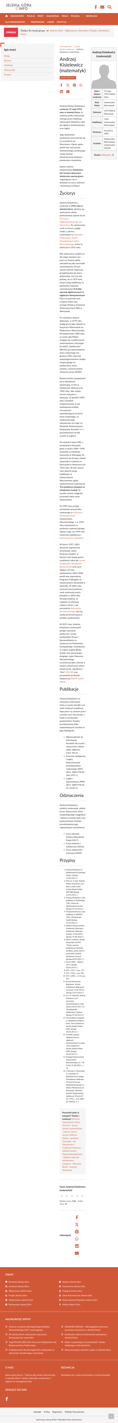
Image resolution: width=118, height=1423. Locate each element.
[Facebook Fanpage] (95, 7)
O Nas (47, 1411)
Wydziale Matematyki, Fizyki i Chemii (71, 237)
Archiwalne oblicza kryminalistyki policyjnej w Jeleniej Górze (86, 1336)
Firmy (40, 16)
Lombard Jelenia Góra (19, 1286)
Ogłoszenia (52, 16)
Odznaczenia (9, 70)
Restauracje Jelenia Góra (20, 1304)
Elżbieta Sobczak (71, 1157)
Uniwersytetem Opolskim (71, 538)
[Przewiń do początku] (111, 1416)
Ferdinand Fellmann (71, 1147)
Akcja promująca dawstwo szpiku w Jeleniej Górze (88, 1349)
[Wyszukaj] (109, 6)
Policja (31, 16)
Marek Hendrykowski (72, 1154)
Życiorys (7, 60)
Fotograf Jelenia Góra (72, 1291)
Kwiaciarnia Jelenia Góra (73, 1286)
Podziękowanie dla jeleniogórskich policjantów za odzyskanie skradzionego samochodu (31, 1351)
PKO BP (69, 672)
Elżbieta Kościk (69, 1151)
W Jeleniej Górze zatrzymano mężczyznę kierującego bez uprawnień (28, 1336)
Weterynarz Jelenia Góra (20, 1291)
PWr (81, 429)
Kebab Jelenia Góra (71, 1304)
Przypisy (7, 74)
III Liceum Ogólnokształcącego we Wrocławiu (71, 221)
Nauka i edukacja (67, 49)
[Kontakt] (102, 7)
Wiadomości (17, 16)
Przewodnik (37, 22)
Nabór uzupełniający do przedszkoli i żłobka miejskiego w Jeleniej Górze (85, 1343)
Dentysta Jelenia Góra (19, 1281)
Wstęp (7, 56)
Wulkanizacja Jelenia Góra (21, 1300)
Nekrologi (91, 16)
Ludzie (50, 22)
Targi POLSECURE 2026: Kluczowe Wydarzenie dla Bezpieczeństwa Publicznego (32, 1343)
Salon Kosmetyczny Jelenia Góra (77, 1295)
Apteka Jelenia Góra (71, 1281)
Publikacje (8, 65)
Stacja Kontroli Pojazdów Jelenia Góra (79, 1300)
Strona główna (66, 46)
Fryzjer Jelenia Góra (18, 1295)
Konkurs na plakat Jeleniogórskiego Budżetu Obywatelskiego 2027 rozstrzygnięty (29, 1328)
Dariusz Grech (70, 1131)
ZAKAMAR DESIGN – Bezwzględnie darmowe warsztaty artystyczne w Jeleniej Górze (86, 1328)
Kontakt (106, 1375)
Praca (65, 16)
